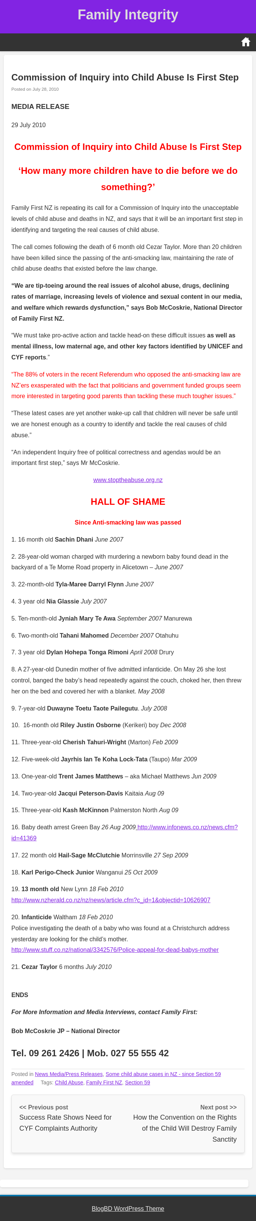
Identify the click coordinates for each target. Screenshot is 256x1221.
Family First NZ (104, 1082)
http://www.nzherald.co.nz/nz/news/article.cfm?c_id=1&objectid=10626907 (111, 900)
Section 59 (137, 1082)
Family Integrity (128, 14)
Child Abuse (69, 1082)
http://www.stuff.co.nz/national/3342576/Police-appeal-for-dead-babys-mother (115, 950)
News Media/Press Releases (69, 1074)
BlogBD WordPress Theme (128, 1208)
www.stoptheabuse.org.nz (127, 480)
